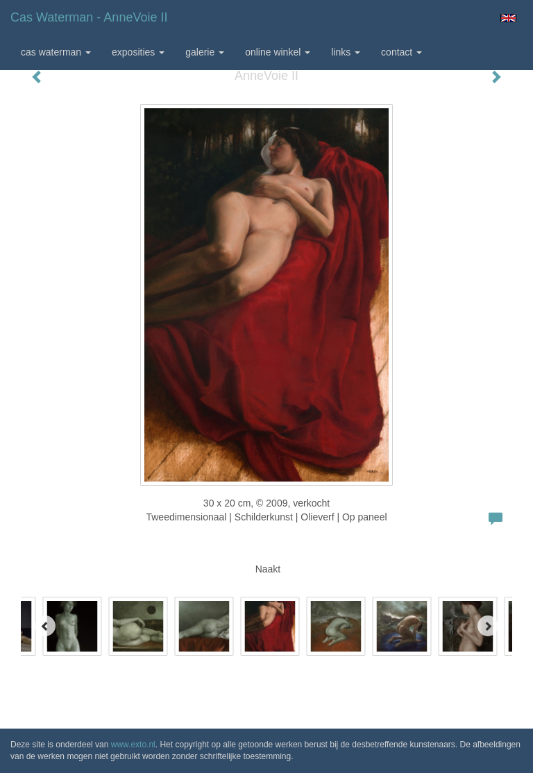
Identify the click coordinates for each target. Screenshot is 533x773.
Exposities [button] (138, 52)
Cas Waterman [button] (56, 52)
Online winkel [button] (277, 52)
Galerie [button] (204, 52)
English (508, 18)
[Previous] (45, 625)
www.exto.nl (133, 744)
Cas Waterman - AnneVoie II (88, 17)
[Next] (487, 625)
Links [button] (345, 52)
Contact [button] (401, 52)
